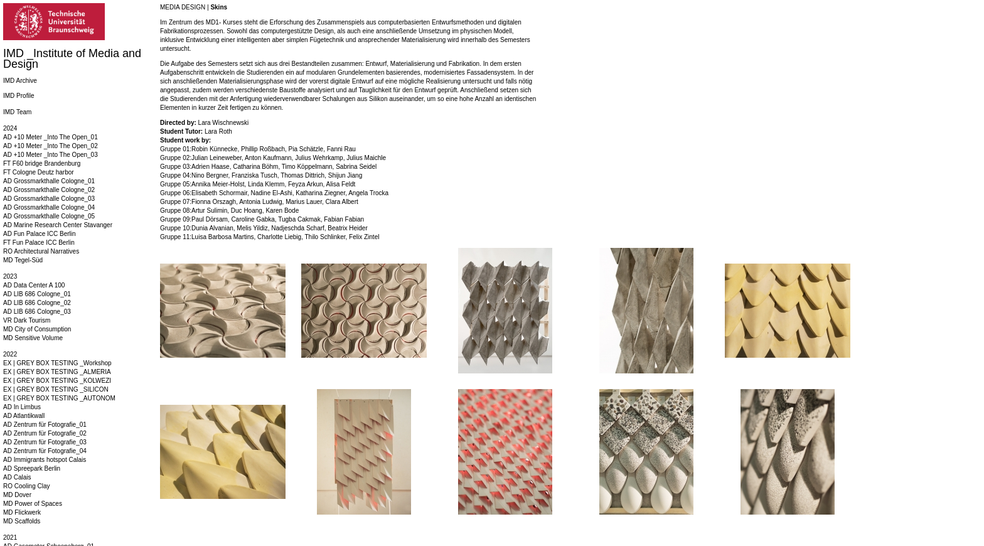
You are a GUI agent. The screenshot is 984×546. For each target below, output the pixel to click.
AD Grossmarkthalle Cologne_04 (49, 207)
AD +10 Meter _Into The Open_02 (50, 145)
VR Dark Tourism (26, 320)
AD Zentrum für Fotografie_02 (45, 433)
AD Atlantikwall (24, 415)
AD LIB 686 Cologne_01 (37, 294)
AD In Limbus (22, 407)
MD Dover (17, 494)
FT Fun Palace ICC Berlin (39, 242)
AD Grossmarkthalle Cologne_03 (49, 198)
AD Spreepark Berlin (31, 468)
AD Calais (17, 477)
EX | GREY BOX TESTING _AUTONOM (59, 398)
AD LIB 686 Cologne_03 (37, 311)
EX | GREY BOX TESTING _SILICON (56, 389)
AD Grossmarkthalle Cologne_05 (49, 216)
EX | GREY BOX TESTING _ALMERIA (57, 371)
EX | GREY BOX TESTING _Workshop (57, 363)
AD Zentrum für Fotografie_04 (45, 450)
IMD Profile (18, 95)
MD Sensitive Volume (33, 338)
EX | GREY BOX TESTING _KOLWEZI (57, 380)
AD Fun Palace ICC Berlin (39, 233)
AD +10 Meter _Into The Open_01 (50, 137)
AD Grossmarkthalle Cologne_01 (49, 181)
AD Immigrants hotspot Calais (44, 459)
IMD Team (17, 112)
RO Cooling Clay (26, 486)
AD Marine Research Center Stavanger (57, 225)
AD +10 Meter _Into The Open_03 (50, 154)
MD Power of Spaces (32, 503)
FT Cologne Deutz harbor (38, 172)
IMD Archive (20, 80)
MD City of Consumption (37, 329)
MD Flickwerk (22, 512)
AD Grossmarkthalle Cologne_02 (49, 189)
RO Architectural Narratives (41, 251)
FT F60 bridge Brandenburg (41, 163)
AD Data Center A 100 (34, 285)
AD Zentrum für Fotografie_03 (45, 442)
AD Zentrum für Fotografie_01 (45, 424)
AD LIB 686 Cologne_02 (37, 302)
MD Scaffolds (21, 521)
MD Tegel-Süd (23, 260)
